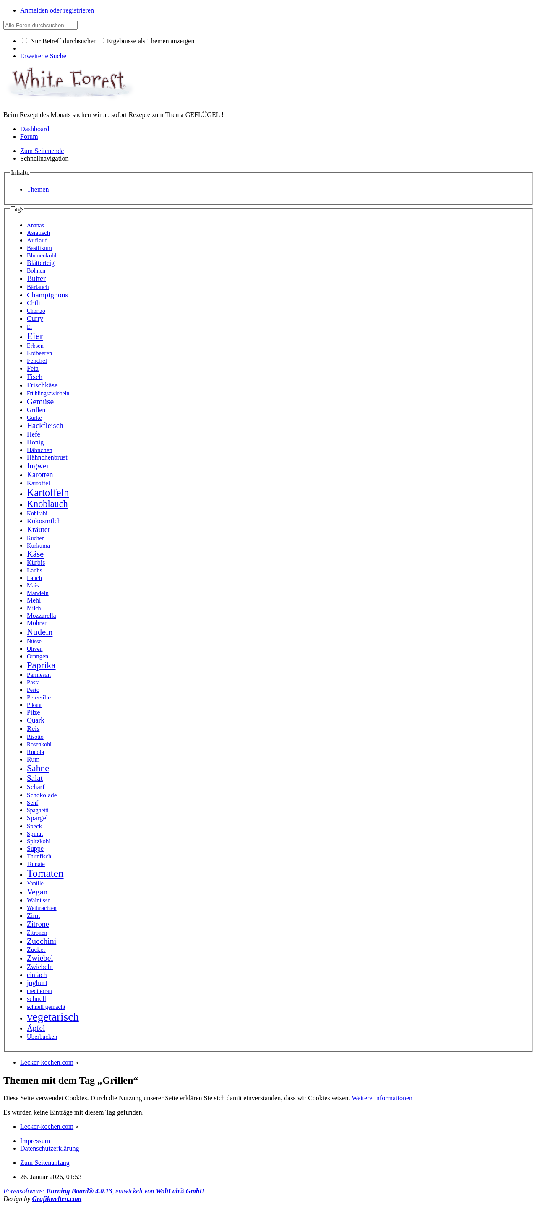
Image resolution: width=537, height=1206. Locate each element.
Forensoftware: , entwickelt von (103, 1191)
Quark (35, 720)
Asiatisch (38, 232)
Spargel (37, 818)
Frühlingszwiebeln (48, 393)
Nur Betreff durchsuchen (59, 40)
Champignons (47, 295)
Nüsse (34, 641)
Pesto (33, 690)
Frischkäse (42, 385)
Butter (36, 278)
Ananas (35, 225)
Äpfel (36, 1028)
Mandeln (38, 593)
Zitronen (37, 932)
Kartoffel (38, 482)
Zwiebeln (40, 967)
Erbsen (35, 345)
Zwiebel (40, 958)
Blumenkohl (41, 255)
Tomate (36, 863)
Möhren (37, 622)
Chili (33, 303)
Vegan (37, 891)
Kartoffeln (48, 492)
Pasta (33, 682)
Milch (34, 608)
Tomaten (45, 873)
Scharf (35, 787)
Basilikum (39, 247)
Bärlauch (38, 286)
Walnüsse (38, 900)
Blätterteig (41, 262)
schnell (36, 999)
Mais (33, 585)
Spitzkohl (38, 841)
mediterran (39, 991)
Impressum (35, 1140)
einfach (37, 974)
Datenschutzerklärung (49, 1148)
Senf (32, 802)
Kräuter (38, 529)
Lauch (34, 577)
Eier (35, 335)
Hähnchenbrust (47, 457)
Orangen (37, 656)
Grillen (36, 409)
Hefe (33, 434)
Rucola (35, 752)
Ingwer (38, 465)
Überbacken (42, 1036)
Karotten (40, 474)
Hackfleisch (45, 425)
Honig (35, 442)
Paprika (41, 665)
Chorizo (36, 311)
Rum (33, 759)
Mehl (34, 600)
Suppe (35, 848)
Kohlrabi (37, 513)
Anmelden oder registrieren (57, 10)
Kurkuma (38, 545)
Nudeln (39, 632)
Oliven (34, 649)
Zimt (33, 916)
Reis (33, 729)
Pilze (33, 712)
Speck (34, 826)
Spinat (35, 833)
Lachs (34, 570)
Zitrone (38, 924)
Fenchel (37, 360)
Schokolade (42, 794)
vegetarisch (53, 1017)
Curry (35, 318)
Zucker (36, 949)
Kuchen (35, 538)
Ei (29, 327)
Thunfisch (39, 856)
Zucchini (41, 941)
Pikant (34, 705)
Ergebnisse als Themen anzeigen (147, 40)
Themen (38, 189)
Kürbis (36, 562)
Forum (29, 136)
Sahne (38, 768)
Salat (35, 778)
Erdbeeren (39, 353)
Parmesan (39, 674)
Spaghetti (38, 810)
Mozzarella (41, 615)
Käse (35, 554)
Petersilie (39, 697)
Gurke (34, 417)
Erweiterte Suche (43, 56)
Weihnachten (42, 908)
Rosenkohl (39, 744)
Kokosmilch (44, 521)
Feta (33, 368)
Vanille (35, 883)
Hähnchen (39, 450)
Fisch (34, 377)
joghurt (37, 983)
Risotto (35, 737)
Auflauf (37, 240)
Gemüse (40, 401)
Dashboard (34, 129)
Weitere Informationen (382, 1098)
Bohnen (36, 270)
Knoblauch (47, 504)
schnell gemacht (46, 1006)
